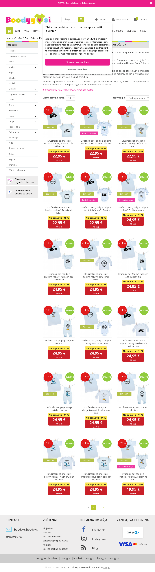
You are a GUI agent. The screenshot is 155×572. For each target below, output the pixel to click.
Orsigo (106, 567)
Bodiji (17, 31)
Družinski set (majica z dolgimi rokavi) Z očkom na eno (96, 410)
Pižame (36, 31)
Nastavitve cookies (77, 69)
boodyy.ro (114, 558)
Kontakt (47, 544)
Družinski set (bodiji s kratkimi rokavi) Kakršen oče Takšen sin (59, 276)
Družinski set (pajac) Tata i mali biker (133, 409)
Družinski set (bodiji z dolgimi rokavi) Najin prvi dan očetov (96, 142)
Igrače (143, 31)
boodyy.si (102, 558)
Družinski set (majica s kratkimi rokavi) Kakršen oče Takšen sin (59, 143)
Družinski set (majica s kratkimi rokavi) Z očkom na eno (133, 143)
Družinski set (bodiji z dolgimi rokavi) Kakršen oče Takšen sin (96, 210)
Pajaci (27, 31)
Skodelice (131, 31)
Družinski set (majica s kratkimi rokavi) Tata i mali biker (58, 210)
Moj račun (48, 528)
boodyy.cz (53, 558)
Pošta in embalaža (52, 536)
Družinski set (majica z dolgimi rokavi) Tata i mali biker (96, 276)
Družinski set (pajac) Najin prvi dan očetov (59, 409)
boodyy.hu (66, 558)
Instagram (99, 539)
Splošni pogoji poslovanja (55, 540)
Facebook (98, 530)
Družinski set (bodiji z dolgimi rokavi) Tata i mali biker (96, 342)
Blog (95, 548)
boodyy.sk (41, 558)
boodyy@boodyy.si (26, 529)
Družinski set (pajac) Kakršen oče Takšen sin (133, 275)
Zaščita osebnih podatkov (55, 548)
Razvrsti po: (119, 97)
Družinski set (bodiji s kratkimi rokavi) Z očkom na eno (133, 476)
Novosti (47, 532)
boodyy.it (78, 558)
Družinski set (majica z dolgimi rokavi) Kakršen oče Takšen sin (133, 343)
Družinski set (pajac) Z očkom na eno (59, 342)
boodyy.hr (90, 558)
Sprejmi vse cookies (77, 62)
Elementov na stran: (54, 97)
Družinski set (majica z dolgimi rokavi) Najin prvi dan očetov (59, 476)
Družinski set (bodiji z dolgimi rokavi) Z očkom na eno (133, 209)
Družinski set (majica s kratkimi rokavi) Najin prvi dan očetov (96, 476)
